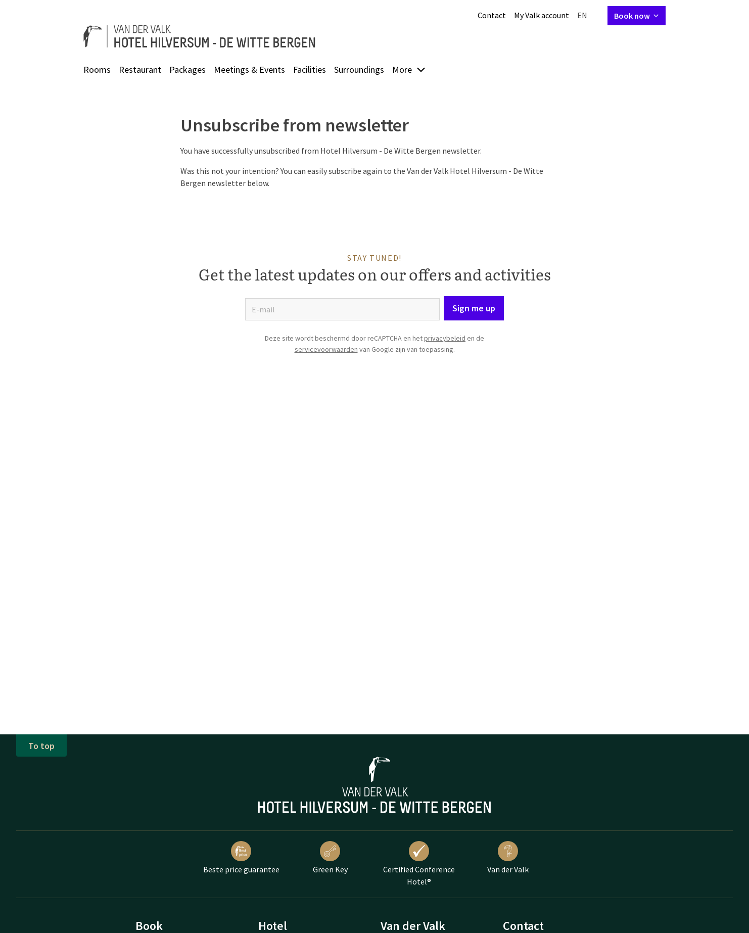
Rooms (97, 69)
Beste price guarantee (241, 857)
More (409, 69)
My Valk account (541, 15)
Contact (492, 15)
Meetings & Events (249, 69)
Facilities (309, 69)
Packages (187, 69)
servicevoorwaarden (326, 349)
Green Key (330, 857)
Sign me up (473, 308)
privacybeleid (444, 338)
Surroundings (359, 69)
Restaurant (140, 69)
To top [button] (41, 746)
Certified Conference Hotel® (419, 864)
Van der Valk (508, 857)
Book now (636, 16)
